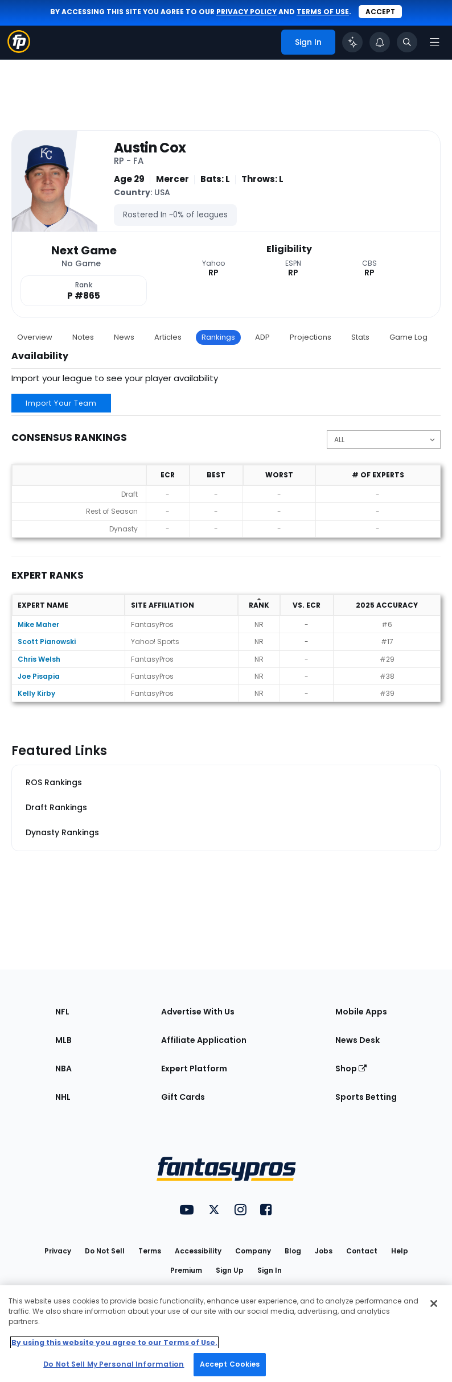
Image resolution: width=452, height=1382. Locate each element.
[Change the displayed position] (384, 439)
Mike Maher (38, 624)
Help (399, 1251)
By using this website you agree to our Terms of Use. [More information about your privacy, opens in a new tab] (114, 1342)
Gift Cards (183, 1097)
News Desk (357, 1040)
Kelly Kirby (36, 693)
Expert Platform (194, 1068)
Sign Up (230, 1270)
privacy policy (246, 11)
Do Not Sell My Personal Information (113, 1364)
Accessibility (198, 1251)
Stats (360, 337)
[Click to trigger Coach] (352, 42)
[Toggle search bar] (407, 42)
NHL (63, 1097)
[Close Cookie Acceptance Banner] (433, 1303)
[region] (226, 1333)
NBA (63, 1068)
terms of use (323, 11)
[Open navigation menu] (434, 42)
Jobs (323, 1251)
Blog (293, 1251)
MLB (63, 1040)
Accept (380, 11)
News (124, 337)
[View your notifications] (379, 42)
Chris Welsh (39, 659)
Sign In (269, 1270)
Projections (310, 337)
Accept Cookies (230, 1364)
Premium (186, 1270)
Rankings (218, 337)
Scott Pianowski (47, 641)
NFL (62, 1011)
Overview (34, 337)
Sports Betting (366, 1097)
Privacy (57, 1251)
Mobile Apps (361, 1011)
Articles (168, 337)
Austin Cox (150, 148)
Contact (361, 1251)
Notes (83, 337)
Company (253, 1251)
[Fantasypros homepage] (18, 50)
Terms (149, 1251)
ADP (262, 337)
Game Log (408, 337)
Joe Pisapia (39, 676)
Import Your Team (61, 403)
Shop (351, 1068)
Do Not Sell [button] (105, 1251)
